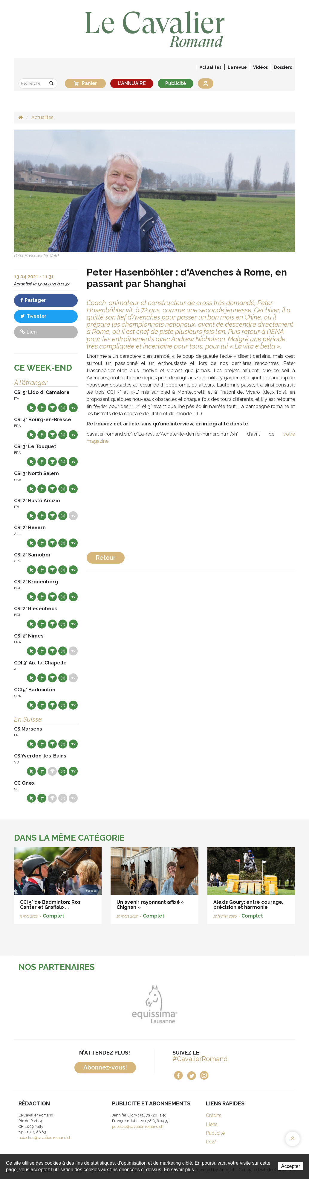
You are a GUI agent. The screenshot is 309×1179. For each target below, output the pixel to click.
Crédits (213, 1115)
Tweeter (33, 316)
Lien (28, 332)
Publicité (175, 83)
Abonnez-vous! (105, 1067)
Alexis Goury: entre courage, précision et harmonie (248, 904)
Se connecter (206, 83)
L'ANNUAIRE (132, 83)
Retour (106, 557)
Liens (212, 1124)
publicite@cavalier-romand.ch (137, 1126)
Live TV (73, 407)
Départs (41, 407)
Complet (53, 916)
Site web (31, 407)
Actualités (210, 67)
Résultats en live (62, 407)
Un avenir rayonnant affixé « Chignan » (150, 904)
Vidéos (260, 67)
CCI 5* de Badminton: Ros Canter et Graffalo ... (50, 904)
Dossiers (283, 67)
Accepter (290, 1166)
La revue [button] (237, 67)
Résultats (52, 407)
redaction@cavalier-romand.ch (45, 1137)
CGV (211, 1142)
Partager (33, 300)
